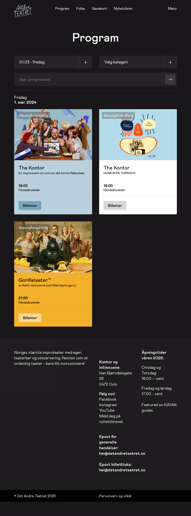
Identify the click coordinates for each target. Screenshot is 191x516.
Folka (80, 8)
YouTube (106, 409)
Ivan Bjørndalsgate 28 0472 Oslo (115, 371)
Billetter (30, 205)
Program (62, 8)
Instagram (108, 403)
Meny (172, 8)
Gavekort (99, 8)
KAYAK (170, 403)
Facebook (107, 398)
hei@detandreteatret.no (122, 452)
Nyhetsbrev (123, 8)
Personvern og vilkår (115, 495)
